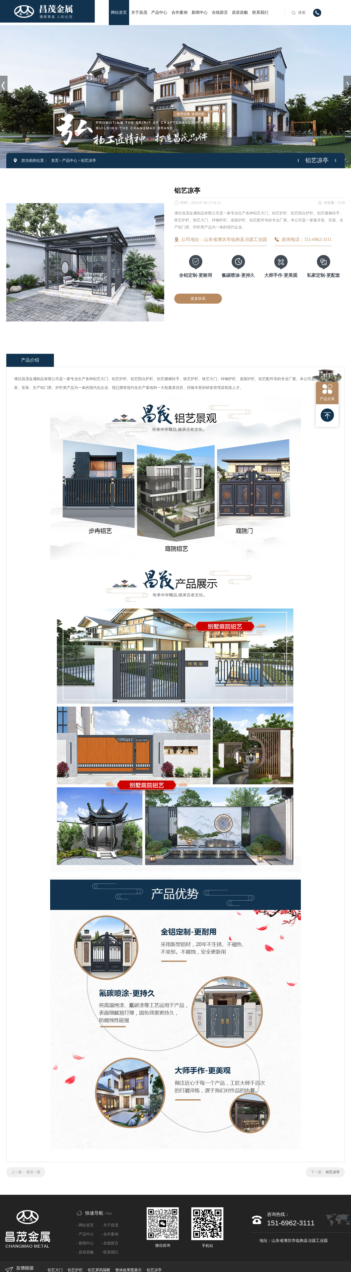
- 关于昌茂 (110, 1225)
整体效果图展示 (128, 1270)
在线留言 (220, 12)
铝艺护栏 (75, 1270)
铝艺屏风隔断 (99, 1270)
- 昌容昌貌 (85, 1252)
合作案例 (179, 12)
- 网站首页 (85, 1225)
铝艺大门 (55, 1270)
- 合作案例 (110, 1234)
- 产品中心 (85, 1234)
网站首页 (119, 12)
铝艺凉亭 (88, 160)
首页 (55, 160)
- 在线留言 (110, 1243)
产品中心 (159, 12)
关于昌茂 (139, 12)
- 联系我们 (110, 1252)
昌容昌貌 (240, 12)
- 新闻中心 (85, 1243)
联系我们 (260, 12)
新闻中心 (200, 12)
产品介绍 (30, 360)
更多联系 (198, 299)
